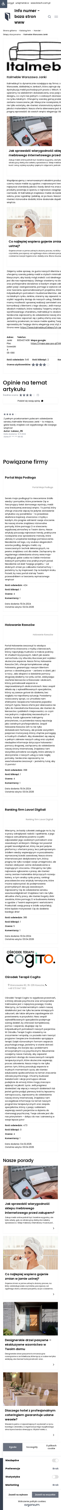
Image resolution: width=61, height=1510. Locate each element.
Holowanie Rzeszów (20, 625)
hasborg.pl (8, 2)
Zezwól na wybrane (18, 1494)
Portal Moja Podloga (20, 477)
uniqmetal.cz (22, 2)
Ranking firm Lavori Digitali (25, 810)
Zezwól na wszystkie (45, 1494)
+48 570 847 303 (17, 988)
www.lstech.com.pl (40, 2)
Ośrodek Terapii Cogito (23, 977)
